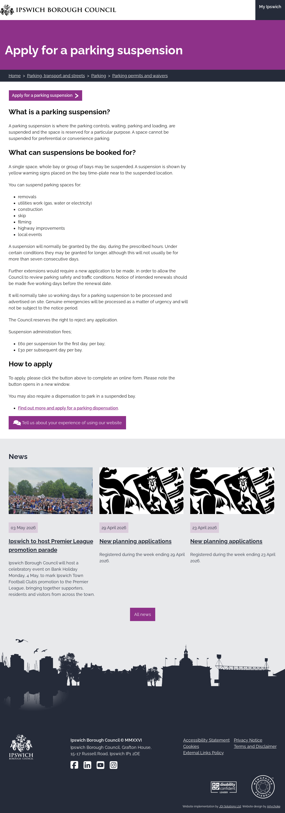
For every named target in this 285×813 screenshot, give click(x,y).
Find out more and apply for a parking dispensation (68, 408)
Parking (98, 75)
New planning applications (135, 541)
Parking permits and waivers (140, 75)
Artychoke (273, 806)
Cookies (191, 746)
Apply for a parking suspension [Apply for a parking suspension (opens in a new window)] (42, 95)
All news (142, 614)
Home (15, 75)
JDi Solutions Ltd (230, 806)
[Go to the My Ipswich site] (270, 10)
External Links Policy (203, 752)
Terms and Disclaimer (255, 746)
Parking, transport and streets (56, 75)
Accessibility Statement (206, 740)
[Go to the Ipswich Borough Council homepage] (58, 10)
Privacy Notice (248, 740)
